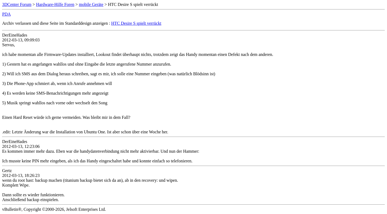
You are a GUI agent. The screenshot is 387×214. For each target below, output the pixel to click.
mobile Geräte (91, 4)
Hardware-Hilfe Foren (55, 4)
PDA (6, 14)
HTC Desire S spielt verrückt (136, 23)
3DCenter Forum (16, 4)
